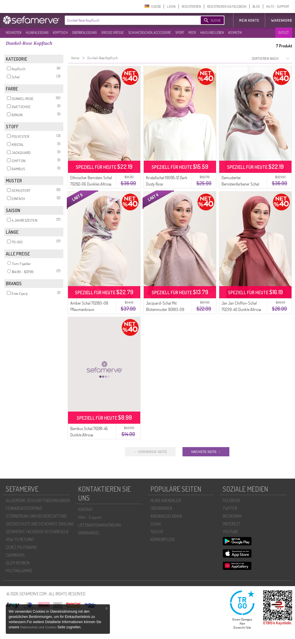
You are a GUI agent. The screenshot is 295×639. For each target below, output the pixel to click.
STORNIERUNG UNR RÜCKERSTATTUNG (36, 516)
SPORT (179, 32)
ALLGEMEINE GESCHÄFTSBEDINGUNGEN (38, 500)
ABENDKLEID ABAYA (166, 516)
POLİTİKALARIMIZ (19, 570)
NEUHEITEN (13, 32)
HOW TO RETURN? (20, 539)
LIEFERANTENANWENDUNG (99, 525)
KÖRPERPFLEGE (162, 539)
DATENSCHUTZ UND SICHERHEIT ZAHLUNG (40, 523)
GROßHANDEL (89, 532)
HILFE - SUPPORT (277, 6)
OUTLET (283, 32)
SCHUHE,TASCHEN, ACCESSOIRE (149, 32)
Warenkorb (281, 20)
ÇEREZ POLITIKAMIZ (21, 547)
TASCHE (156, 531)
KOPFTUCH (60, 32)
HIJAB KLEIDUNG (37, 32)
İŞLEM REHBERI (18, 562)
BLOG (256, 6)
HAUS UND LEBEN (212, 32)
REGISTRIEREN (191, 6)
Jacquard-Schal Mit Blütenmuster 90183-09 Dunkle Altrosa (165, 309)
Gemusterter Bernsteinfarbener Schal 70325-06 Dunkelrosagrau (242, 184)
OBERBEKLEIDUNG (84, 32)
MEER (192, 32)
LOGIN (171, 6)
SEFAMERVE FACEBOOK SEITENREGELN (37, 531)
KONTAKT (85, 509)
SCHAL (155, 523)
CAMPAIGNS (15, 555)
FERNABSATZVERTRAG (24, 508)
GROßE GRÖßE (112, 32)
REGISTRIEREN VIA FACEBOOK (226, 6)
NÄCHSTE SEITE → (205, 451)
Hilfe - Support (90, 517)
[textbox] (128, 20)
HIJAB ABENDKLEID (165, 500)
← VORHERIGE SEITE (150, 451)
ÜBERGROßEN (161, 508)
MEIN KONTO (249, 20)
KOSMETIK (235, 32)
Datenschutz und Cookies (38, 627)
